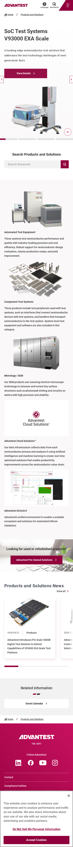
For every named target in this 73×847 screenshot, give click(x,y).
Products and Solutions (32, 15)
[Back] (2, 79)
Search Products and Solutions (36, 154)
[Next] (71, 79)
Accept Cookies (36, 840)
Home (10, 15)
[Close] (69, 796)
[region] (36, 819)
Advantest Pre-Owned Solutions (34, 559)
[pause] (67, 132)
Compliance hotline (15, 785)
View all (61, 591)
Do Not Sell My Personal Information (37, 829)
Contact (8, 777)
